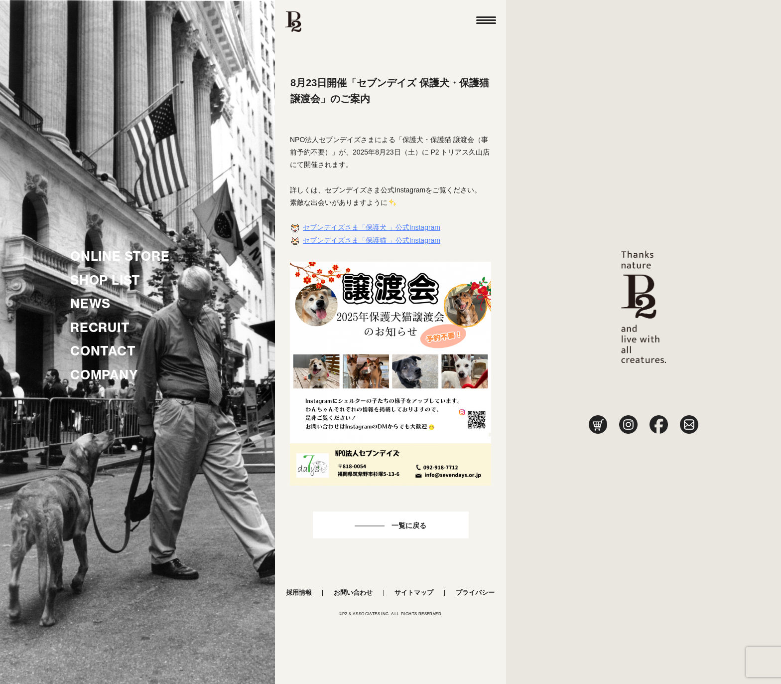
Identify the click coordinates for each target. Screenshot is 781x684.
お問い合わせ (353, 592)
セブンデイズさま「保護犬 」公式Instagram (371, 227)
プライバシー (475, 592)
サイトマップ (413, 592)
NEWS (90, 304)
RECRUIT (100, 328)
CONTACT (103, 351)
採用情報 (299, 592)
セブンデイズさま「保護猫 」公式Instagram (371, 240)
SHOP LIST (105, 280)
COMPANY (104, 375)
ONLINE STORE (120, 256)
